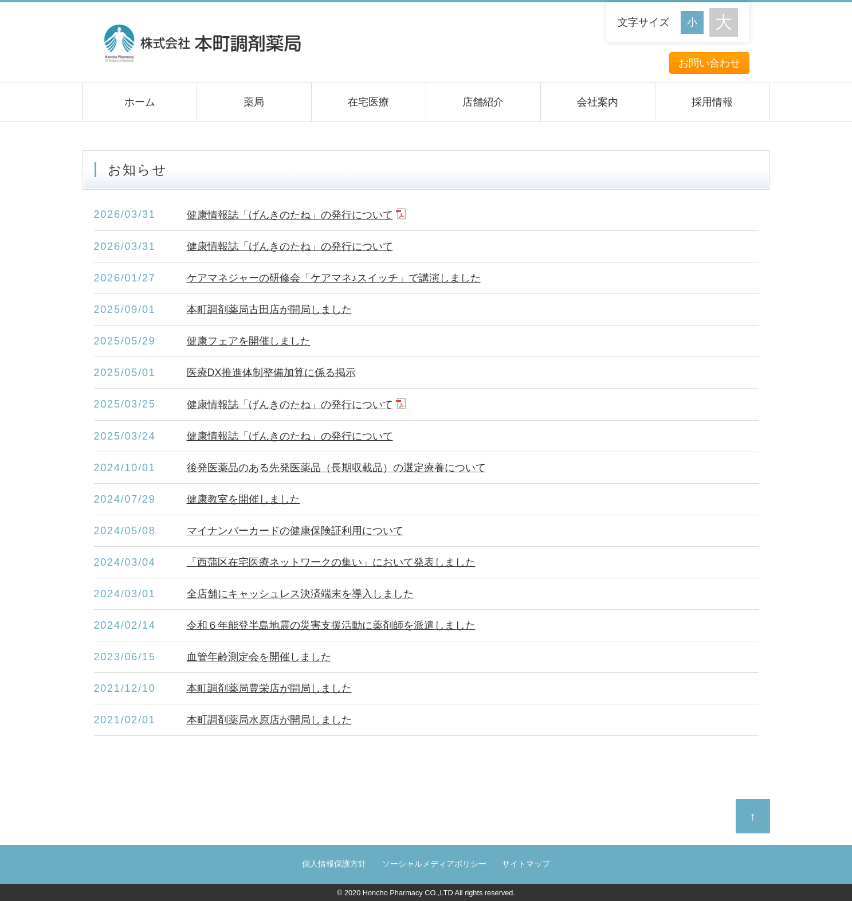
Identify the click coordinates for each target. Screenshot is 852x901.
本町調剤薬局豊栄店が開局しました (269, 688)
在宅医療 (368, 102)
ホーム (139, 102)
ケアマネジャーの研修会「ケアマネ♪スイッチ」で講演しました (334, 278)
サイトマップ (526, 864)
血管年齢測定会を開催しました (259, 657)
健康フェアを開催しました (249, 341)
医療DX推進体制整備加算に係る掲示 (271, 372)
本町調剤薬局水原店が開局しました (269, 720)
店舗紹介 (483, 102)
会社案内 (597, 102)
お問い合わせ (709, 63)
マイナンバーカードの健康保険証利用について (295, 530)
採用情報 (712, 102)
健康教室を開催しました (243, 499)
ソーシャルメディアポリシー (434, 864)
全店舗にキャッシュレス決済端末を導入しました (300, 594)
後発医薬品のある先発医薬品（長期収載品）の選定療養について (336, 467)
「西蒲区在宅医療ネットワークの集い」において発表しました (331, 562)
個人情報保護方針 (334, 864)
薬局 (254, 102)
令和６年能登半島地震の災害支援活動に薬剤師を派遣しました (331, 625)
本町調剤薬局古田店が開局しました (269, 309)
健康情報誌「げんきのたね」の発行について (290, 215)
